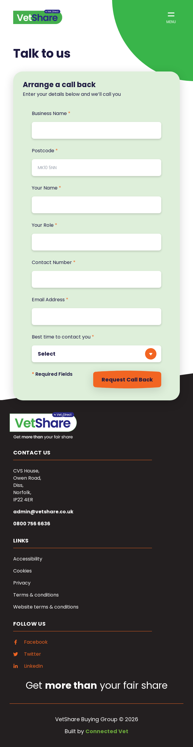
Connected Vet (106, 731)
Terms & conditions (36, 594)
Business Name (51, 113)
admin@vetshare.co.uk (43, 511)
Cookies (22, 570)
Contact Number (54, 262)
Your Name (46, 187)
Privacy (22, 582)
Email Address (50, 299)
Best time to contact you (63, 336)
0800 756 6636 (31, 523)
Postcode (45, 150)
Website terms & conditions (46, 606)
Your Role (44, 225)
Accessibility (27, 558)
